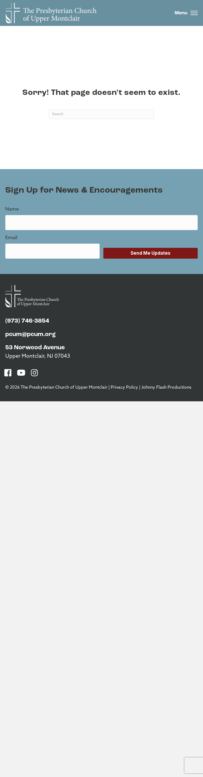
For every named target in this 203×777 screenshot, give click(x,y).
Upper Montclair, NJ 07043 (37, 356)
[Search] (101, 114)
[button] (8, 372)
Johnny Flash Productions (166, 387)
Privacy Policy (124, 387)
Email (11, 237)
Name (12, 209)
